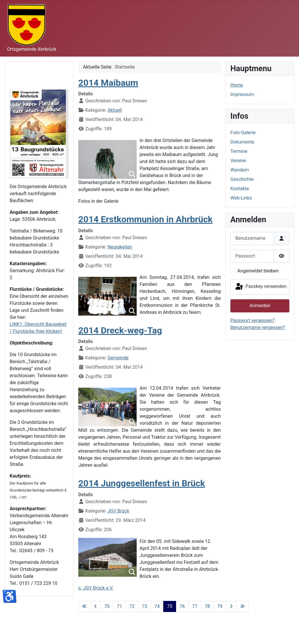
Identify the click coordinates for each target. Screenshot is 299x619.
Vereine (238, 160)
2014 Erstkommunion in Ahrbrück (145, 219)
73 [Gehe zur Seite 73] (144, 606)
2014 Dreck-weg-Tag (120, 330)
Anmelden (259, 305)
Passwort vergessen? (252, 320)
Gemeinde (117, 358)
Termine (238, 151)
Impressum (242, 94)
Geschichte (242, 179)
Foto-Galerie (242, 132)
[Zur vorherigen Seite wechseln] (95, 606)
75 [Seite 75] (169, 606)
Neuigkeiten (119, 247)
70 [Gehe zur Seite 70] (106, 606)
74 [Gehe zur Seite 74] (157, 606)
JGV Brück (118, 511)
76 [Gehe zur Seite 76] (182, 606)
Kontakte (239, 188)
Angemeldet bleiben (258, 271)
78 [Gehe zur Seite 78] (207, 606)
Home (236, 85)
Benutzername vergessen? (257, 327)
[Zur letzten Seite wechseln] (242, 606)
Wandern (239, 170)
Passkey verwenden (260, 286)
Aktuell (114, 110)
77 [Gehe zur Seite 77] (194, 606)
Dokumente (242, 142)
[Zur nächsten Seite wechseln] (231, 606)
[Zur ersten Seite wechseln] (84, 606)
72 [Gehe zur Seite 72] (132, 606)
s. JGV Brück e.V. (95, 588)
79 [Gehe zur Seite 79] (219, 606)
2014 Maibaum (108, 83)
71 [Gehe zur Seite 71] (119, 606)
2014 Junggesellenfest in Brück (141, 483)
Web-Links (241, 198)
